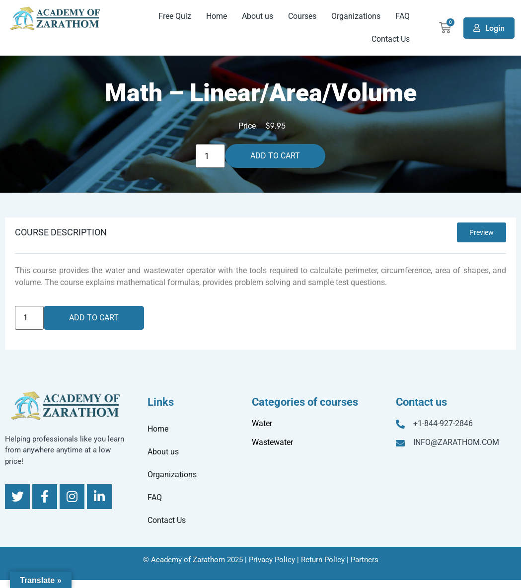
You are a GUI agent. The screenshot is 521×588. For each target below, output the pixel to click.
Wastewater (272, 442)
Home (216, 16)
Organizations (355, 16)
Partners (364, 559)
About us (257, 16)
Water (262, 423)
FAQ (402, 16)
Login (495, 28)
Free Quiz (174, 16)
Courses (302, 16)
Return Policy (323, 559)
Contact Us (391, 39)
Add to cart (275, 155)
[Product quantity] (210, 156)
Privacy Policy (272, 559)
